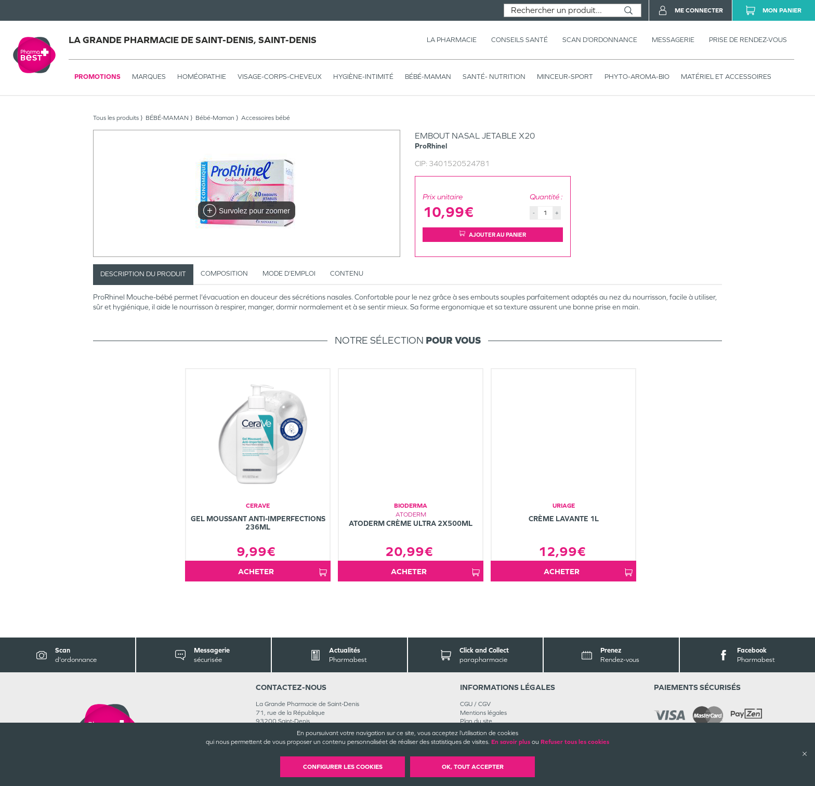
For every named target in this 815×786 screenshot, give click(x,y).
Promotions (97, 76)
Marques (149, 76)
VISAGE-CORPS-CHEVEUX (280, 76)
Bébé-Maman (214, 117)
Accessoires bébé (265, 117)
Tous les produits (116, 117)
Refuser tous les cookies (575, 742)
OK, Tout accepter (473, 766)
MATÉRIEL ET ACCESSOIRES (726, 76)
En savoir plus (510, 742)
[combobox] (560, 10)
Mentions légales (483, 712)
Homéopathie (201, 76)
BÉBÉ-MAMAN (428, 76)
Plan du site (476, 721)
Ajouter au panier (492, 234)
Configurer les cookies (343, 766)
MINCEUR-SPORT (565, 76)
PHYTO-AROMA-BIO (636, 76)
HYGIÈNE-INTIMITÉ (363, 76)
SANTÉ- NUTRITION (494, 76)
